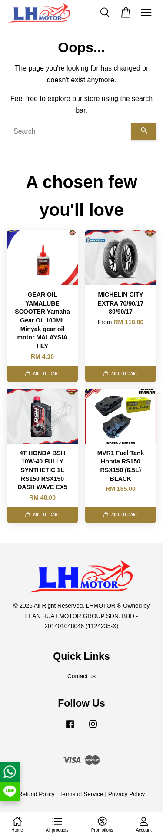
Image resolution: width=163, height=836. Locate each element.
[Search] (69, 131)
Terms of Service (81, 794)
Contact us (81, 676)
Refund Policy (36, 794)
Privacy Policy (126, 794)
